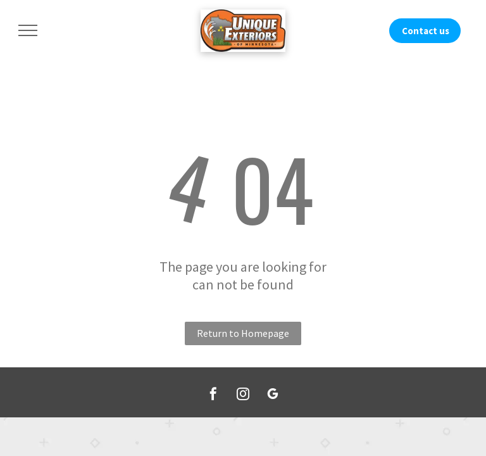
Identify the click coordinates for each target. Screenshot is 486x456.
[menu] (27, 30)
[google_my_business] (272, 395)
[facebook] (213, 395)
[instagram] (243, 395)
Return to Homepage (243, 333)
